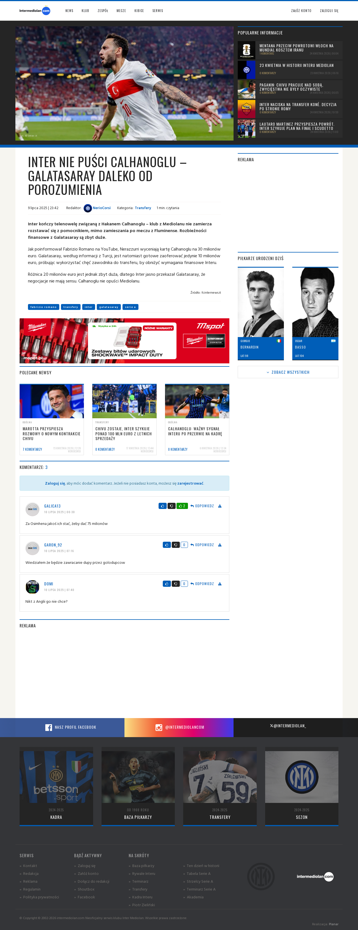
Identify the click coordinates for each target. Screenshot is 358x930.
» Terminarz (139, 881)
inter (89, 307)
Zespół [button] (103, 10)
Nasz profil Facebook (70, 728)
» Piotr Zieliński (142, 905)
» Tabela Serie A (197, 873)
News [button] (69, 10)
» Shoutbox (84, 889)
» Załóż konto (86, 873)
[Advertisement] (124, 673)
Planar (333, 924)
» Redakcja (29, 873)
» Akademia (193, 897)
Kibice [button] (139, 10)
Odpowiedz (202, 505)
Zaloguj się (329, 10)
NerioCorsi (97, 208)
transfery (70, 307)
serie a (130, 307)
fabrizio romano (43, 307)
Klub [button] (85, 10)
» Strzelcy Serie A (198, 881)
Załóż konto (301, 10)
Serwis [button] (157, 10)
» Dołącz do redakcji (91, 881)
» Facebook (84, 897)
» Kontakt (28, 865)
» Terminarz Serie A (199, 889)
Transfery (143, 208)
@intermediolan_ (288, 725)
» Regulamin (30, 889)
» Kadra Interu (140, 897)
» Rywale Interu (142, 873)
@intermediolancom (179, 728)
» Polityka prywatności (39, 897)
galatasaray (108, 307)
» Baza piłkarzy (141, 865)
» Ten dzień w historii (201, 865)
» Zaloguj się (84, 865)
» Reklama (28, 881)
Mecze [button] (121, 10)
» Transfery (138, 889)
